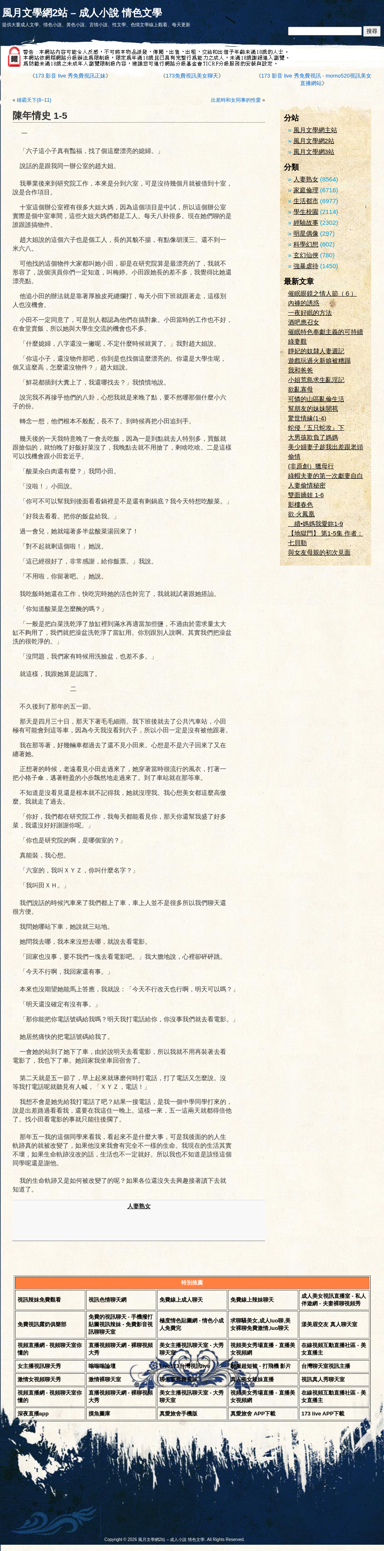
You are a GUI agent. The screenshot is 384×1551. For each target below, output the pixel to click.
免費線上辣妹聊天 (252, 1300)
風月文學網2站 (313, 140)
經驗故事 (305, 222)
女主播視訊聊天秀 (39, 1366)
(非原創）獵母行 (311, 466)
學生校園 (305, 211)
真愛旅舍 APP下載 (252, 1413)
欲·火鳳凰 (301, 514)
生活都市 (305, 200)
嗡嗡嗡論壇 (102, 1366)
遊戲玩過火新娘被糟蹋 (319, 360)
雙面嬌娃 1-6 (306, 494)
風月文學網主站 (315, 129)
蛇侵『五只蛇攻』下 (316, 427)
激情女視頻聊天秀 (39, 1379)
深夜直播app (33, 1413)
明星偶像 (305, 233)
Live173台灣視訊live (184, 1366)
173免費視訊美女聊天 (192, 76)
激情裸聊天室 (104, 1379)
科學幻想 (305, 244)
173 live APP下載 (322, 1413)
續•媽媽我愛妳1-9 (315, 523)
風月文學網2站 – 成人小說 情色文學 (82, 12)
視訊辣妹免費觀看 (39, 1300)
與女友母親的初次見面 (319, 552)
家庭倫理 (305, 190)
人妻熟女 (139, 1206)
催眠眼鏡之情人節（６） (322, 293)
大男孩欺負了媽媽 (313, 437)
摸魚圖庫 (99, 1413)
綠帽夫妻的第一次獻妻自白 (325, 475)
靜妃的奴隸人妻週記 (316, 350)
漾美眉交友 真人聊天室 (329, 1324)
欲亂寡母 (300, 389)
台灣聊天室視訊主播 (325, 1366)
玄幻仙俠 (305, 255)
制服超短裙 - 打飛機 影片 (260, 1366)
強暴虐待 (305, 265)
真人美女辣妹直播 (252, 1379)
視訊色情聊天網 (107, 1300)
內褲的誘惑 (303, 303)
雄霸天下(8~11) (34, 100)
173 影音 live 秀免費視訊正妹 (70, 76)
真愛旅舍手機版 (178, 1413)
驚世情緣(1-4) (307, 418)
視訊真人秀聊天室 (323, 1379)
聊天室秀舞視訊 (178, 1379)
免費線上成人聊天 (181, 1300)
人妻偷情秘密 (307, 485)
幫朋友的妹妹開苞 (313, 408)
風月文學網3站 (313, 151)
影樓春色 (300, 504)
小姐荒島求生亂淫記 (316, 379)
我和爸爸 (300, 370)
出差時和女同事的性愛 (236, 100)
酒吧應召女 (303, 322)
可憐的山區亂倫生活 (316, 398)
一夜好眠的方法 (310, 312)
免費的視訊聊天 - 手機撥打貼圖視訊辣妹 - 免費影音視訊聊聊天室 (120, 1324)
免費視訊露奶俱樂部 (42, 1324)
